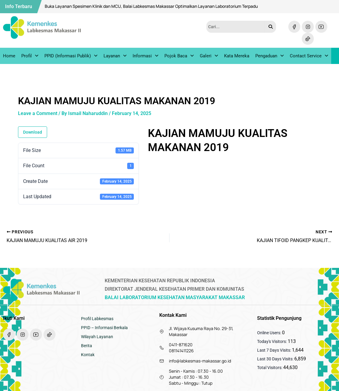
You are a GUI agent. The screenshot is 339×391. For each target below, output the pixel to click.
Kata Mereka (236, 56)
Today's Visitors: (272, 341)
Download (32, 133)
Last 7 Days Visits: (274, 350)
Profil (29, 56)
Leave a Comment (37, 114)
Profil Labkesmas (97, 318)
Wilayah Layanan (97, 336)
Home (9, 56)
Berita (86, 345)
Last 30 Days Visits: (275, 358)
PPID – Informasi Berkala (104, 327)
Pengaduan (269, 56)
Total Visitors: (270, 367)
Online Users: (269, 332)
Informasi (145, 56)
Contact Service (309, 56)
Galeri (209, 56)
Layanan (115, 56)
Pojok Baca (179, 56)
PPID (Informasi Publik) (71, 56)
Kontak (87, 354)
